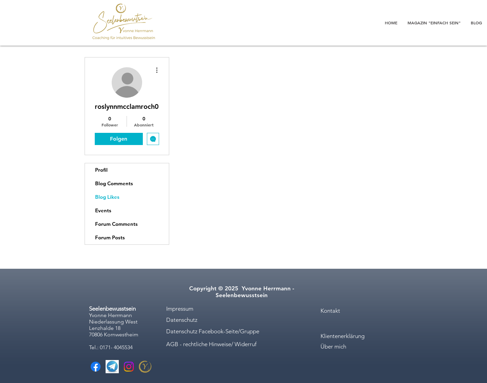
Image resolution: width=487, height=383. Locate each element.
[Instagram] (128, 366)
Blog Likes (107, 197)
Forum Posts (110, 237)
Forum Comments (116, 224)
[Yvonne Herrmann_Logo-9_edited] (145, 366)
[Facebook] (95, 366)
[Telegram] (112, 366)
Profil (101, 170)
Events (103, 210)
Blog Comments (114, 183)
